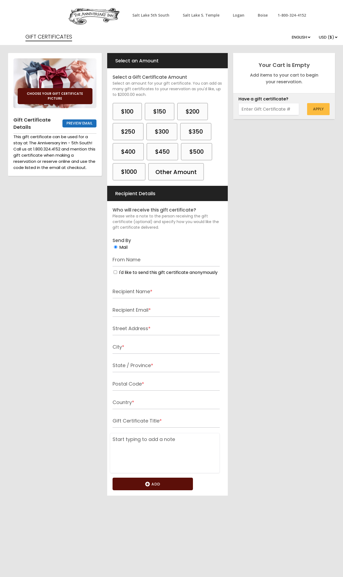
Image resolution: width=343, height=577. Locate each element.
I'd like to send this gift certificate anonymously (168, 272)
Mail (123, 247)
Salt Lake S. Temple (201, 15)
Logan (238, 15)
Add (152, 484)
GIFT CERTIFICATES (48, 36)
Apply (318, 109)
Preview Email (79, 123)
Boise (263, 15)
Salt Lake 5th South (150, 15)
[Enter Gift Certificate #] (268, 109)
